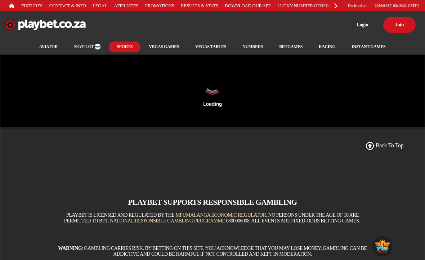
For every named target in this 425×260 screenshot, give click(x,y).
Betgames (291, 46)
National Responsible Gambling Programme (167, 221)
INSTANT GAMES (368, 46)
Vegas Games (164, 46)
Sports (125, 46)
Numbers (252, 46)
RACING (327, 46)
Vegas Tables (210, 46)
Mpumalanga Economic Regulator (220, 215)
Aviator (48, 46)
